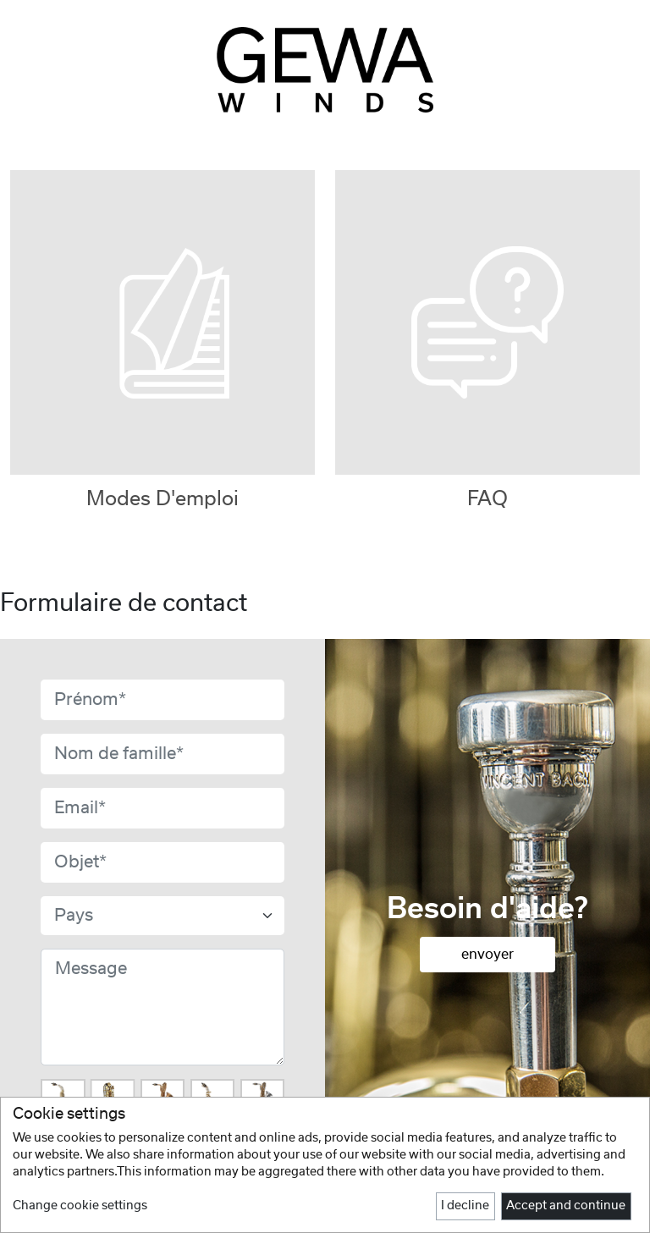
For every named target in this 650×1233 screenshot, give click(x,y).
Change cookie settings (80, 1206)
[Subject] (162, 862)
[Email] (162, 808)
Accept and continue (565, 1206)
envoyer (487, 954)
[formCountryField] (162, 915)
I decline (465, 1206)
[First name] (162, 700)
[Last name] (162, 754)
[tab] (487, 332)
